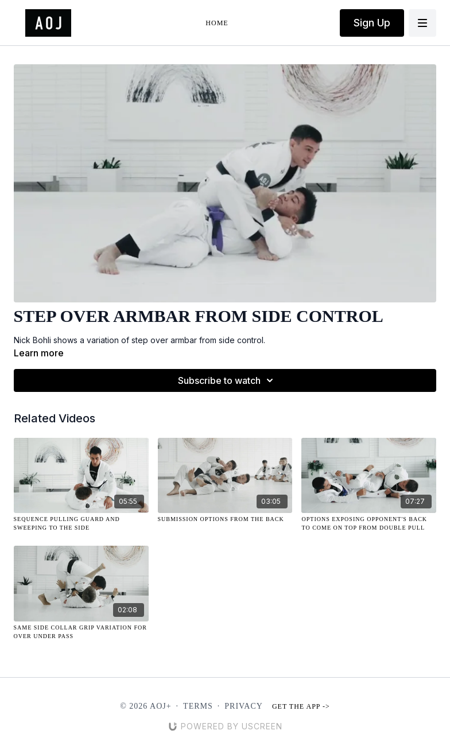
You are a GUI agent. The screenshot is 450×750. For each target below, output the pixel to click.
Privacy (243, 706)
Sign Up (372, 23)
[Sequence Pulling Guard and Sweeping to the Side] (81, 523)
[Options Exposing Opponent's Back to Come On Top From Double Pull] (368, 523)
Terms (198, 706)
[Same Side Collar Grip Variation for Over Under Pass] (81, 631)
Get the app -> (301, 706)
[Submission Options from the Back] (225, 519)
